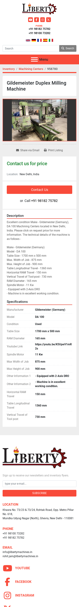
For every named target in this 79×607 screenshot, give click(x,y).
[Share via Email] (28, 150)
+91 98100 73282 (39, 33)
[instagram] (42, 19)
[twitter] (48, 19)
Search (67, 48)
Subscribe (39, 493)
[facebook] (36, 19)
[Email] (39, 483)
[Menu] (34, 59)
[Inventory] (9, 69)
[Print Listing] (53, 150)
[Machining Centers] (31, 69)
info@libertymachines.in (17, 552)
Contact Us (39, 190)
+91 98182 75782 (39, 29)
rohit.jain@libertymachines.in (20, 556)
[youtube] (30, 19)
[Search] (31, 48)
